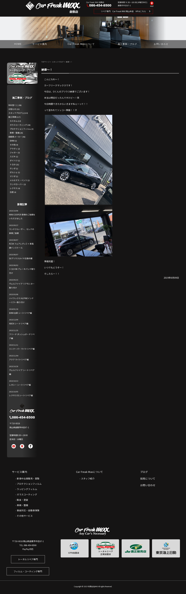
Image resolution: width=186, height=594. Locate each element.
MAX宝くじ (13, 105)
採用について (147, 478)
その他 (13, 144)
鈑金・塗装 (22, 499)
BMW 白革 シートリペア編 (20, 313)
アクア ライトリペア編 (19, 359)
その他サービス (25, 515)
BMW (12, 140)
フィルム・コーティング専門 (28, 571)
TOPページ (45, 62)
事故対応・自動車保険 (28, 510)
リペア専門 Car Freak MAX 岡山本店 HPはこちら (123, 11)
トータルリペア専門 (28, 559)
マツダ (13, 176)
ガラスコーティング (18, 124)
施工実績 (12, 117)
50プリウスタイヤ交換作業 (20, 258)
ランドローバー (16, 184)
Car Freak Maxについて (81, 44)
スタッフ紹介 (88, 478)
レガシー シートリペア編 (20, 384)
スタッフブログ (58, 62)
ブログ (144, 472)
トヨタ (13, 164)
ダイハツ (13, 160)
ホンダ (13, 168)
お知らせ (12, 109)
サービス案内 (39, 44)
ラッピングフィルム (27, 489)
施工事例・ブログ (127, 44)
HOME (18, 44)
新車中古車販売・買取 (28, 478)
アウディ (13, 148)
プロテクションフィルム (20, 128)
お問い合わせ (161, 44)
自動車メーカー (15, 136)
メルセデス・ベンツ (18, 180)
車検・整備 (14, 132)
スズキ (13, 156)
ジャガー (13, 152)
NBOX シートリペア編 (18, 323)
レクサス (13, 188)
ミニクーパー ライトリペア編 (22, 348)
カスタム (13, 121)
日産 (12, 192)
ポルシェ (13, 172)
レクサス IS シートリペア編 (21, 395)
